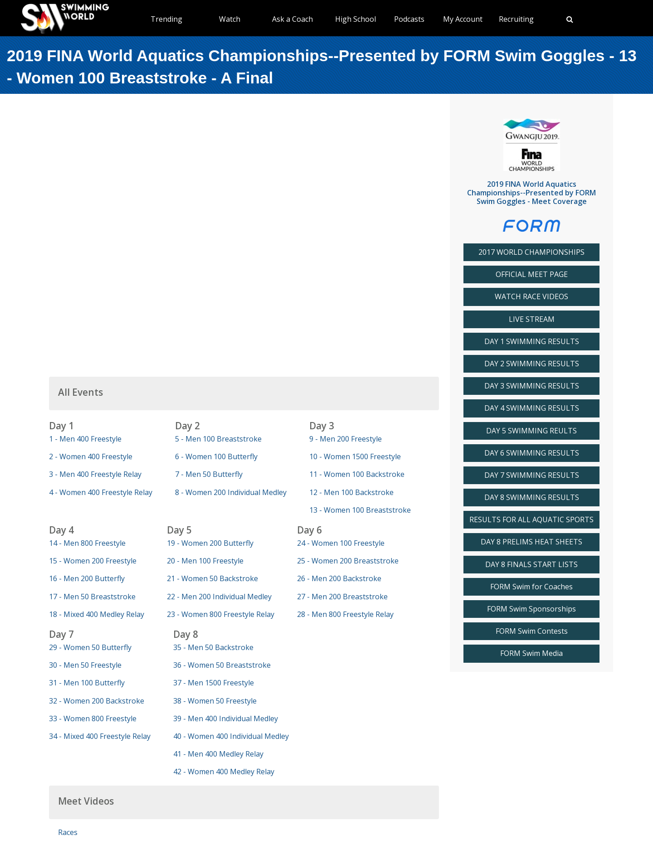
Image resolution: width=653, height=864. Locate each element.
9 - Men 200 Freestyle (345, 439)
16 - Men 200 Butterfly (87, 578)
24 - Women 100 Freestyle (341, 543)
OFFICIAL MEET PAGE (532, 274)
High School (355, 19)
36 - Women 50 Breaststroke (222, 665)
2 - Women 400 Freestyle (90, 456)
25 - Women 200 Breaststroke (348, 561)
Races (68, 832)
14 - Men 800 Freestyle (87, 543)
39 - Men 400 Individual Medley (225, 718)
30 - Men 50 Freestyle (85, 665)
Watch (229, 19)
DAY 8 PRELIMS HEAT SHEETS (531, 542)
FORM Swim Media (531, 653)
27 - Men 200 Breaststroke (342, 597)
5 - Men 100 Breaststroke (218, 439)
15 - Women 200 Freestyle (92, 561)
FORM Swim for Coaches (531, 586)
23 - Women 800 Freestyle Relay (220, 614)
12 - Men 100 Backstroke (351, 492)
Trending (166, 19)
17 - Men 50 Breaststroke (92, 597)
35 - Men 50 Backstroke (213, 647)
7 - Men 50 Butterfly (209, 474)
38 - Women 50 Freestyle (215, 701)
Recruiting (516, 19)
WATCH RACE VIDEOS (531, 296)
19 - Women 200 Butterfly (210, 543)
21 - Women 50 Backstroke (212, 578)
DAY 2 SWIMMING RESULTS (531, 363)
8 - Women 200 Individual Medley (231, 492)
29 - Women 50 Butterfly (90, 647)
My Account (462, 19)
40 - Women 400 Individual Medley (231, 736)
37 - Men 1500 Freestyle (213, 683)
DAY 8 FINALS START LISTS (531, 564)
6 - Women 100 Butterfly (216, 456)
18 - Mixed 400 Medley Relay (96, 614)
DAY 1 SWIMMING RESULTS (531, 341)
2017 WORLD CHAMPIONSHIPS (531, 252)
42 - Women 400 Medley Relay (223, 772)
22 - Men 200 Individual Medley (219, 597)
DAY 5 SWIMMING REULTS (531, 431)
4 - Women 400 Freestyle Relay (100, 492)
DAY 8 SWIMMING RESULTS (531, 497)
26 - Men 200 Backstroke (339, 578)
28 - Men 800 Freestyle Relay (345, 614)
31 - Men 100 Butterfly (87, 683)
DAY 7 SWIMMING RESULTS (531, 475)
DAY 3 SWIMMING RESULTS (531, 386)
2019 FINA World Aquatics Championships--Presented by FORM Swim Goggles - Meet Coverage (531, 192)
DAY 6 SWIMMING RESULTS (531, 453)
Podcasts (409, 19)
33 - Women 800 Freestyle (92, 718)
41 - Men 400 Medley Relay (218, 754)
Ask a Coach (292, 19)
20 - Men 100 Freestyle (205, 561)
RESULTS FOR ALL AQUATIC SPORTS (531, 519)
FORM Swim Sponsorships (531, 609)
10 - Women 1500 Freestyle (355, 456)
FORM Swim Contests (532, 631)
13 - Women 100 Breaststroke (360, 510)
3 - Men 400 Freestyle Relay (95, 474)
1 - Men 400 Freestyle (85, 439)
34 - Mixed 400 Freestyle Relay (100, 736)
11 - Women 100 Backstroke (356, 474)
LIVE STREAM (532, 319)
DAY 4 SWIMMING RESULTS (531, 408)
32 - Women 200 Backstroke (96, 701)
